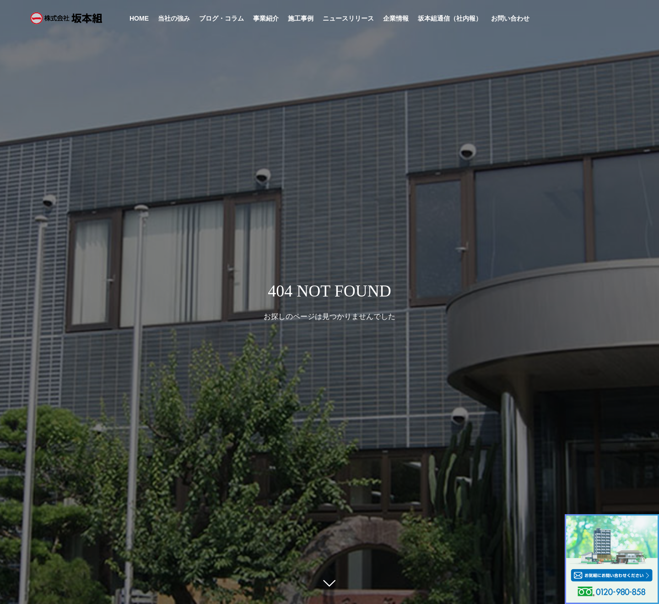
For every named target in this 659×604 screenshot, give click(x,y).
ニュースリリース (348, 18)
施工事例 (300, 18)
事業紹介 (266, 18)
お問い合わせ (510, 18)
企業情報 (396, 18)
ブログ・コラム (221, 18)
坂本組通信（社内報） (450, 18)
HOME (139, 18)
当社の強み (174, 18)
